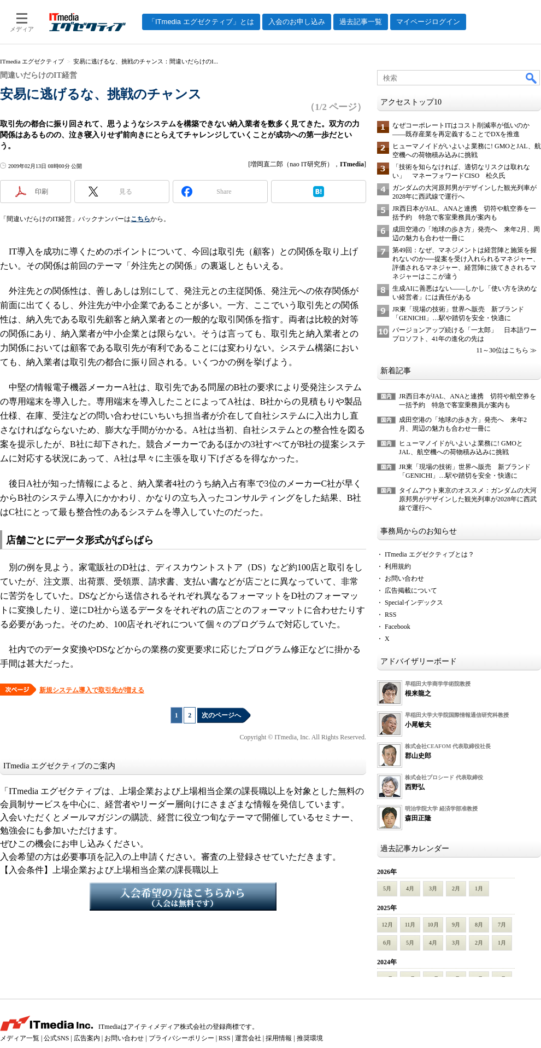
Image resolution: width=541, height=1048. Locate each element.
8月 (479, 925)
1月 (479, 888)
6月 (387, 943)
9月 (456, 925)
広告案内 (87, 1038)
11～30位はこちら (502, 350)
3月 (433, 888)
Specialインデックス (414, 602)
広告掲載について (411, 590)
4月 (410, 888)
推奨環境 (310, 1038)
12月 (387, 925)
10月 (433, 925)
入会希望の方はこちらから (183, 896)
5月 (387, 888)
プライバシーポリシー (181, 1038)
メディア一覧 (19, 1038)
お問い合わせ (404, 578)
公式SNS (56, 1038)
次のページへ (221, 715)
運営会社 (248, 1038)
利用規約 (398, 566)
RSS (390, 614)
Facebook (397, 626)
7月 (502, 925)
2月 (456, 888)
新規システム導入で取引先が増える (91, 690)
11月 (410, 925)
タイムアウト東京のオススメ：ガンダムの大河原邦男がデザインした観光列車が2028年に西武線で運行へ (468, 499)
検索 (532, 77)
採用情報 (279, 1038)
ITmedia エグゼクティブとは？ (429, 554)
